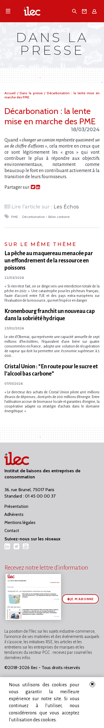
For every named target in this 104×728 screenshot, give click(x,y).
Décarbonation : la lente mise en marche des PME (50, 116)
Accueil (10, 93)
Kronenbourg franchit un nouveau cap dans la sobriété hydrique (49, 314)
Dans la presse (32, 93)
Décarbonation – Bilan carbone (46, 217)
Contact (11, 530)
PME (15, 217)
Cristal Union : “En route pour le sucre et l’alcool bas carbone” (51, 370)
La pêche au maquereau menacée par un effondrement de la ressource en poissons (48, 260)
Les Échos (66, 207)
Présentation (16, 506)
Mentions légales (19, 522)
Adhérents (14, 514)
